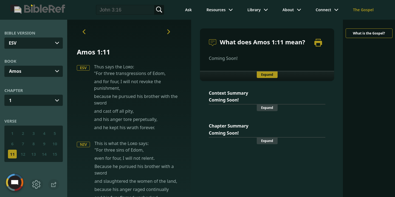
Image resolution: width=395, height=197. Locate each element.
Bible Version (19, 33)
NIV (83, 144)
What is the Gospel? (369, 33)
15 (54, 154)
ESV (83, 67)
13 (33, 154)
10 (54, 143)
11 (12, 154)
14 (44, 154)
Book (10, 61)
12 (23, 154)
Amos (15, 71)
